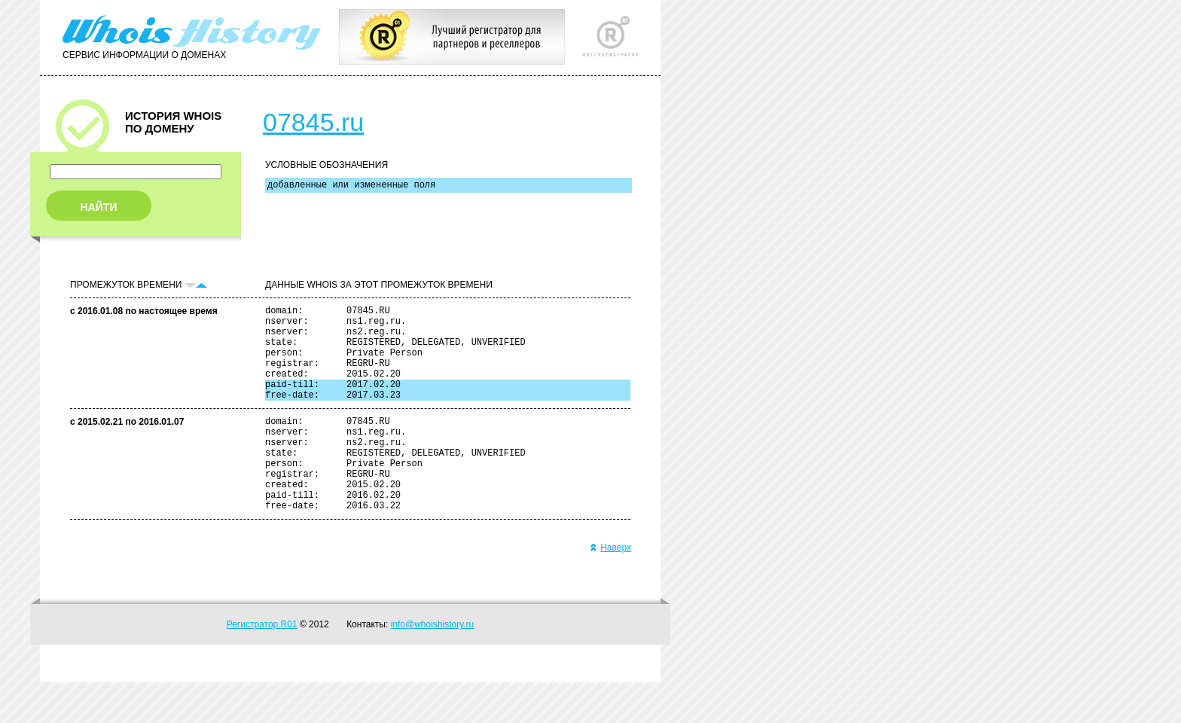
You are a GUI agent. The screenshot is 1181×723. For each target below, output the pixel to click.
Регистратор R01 (262, 665)
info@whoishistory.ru (433, 665)
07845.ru (313, 122)
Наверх (610, 588)
